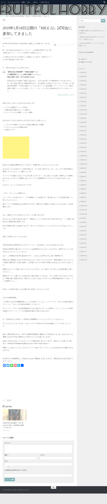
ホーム (3, 2)
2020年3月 (83, 193)
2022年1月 (83, 106)
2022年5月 (83, 89)
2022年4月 (83, 93)
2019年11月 (83, 210)
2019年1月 (83, 251)
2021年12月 (83, 110)
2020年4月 (83, 189)
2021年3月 (83, 143)
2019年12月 (83, 206)
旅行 (28, 2)
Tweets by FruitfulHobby (86, 52)
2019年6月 (83, 231)
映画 (23, 2)
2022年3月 (83, 97)
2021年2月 (83, 147)
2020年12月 (83, 156)
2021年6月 (83, 131)
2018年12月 (83, 256)
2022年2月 (83, 101)
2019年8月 (83, 222)
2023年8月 (83, 76)
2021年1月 (83, 151)
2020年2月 (83, 197)
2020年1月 (83, 201)
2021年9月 (83, 118)
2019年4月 (83, 239)
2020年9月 (83, 168)
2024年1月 (83, 72)
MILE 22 (9, 400)
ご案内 (34, 2)
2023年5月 (83, 81)
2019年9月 (83, 218)
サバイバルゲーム (13, 2)
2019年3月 (83, 243)
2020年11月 (83, 160)
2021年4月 (83, 139)
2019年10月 (83, 214)
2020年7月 (83, 176)
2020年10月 (83, 164)
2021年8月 (83, 122)
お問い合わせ (45, 2)
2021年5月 (83, 135)
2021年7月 (83, 126)
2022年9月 (83, 85)
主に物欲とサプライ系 (85, 62)
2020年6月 (83, 181)
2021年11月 (83, 114)
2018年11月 (83, 260)
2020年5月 (83, 185)
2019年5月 (83, 235)
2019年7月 (83, 226)
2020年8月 (83, 172)
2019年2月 (83, 247)
